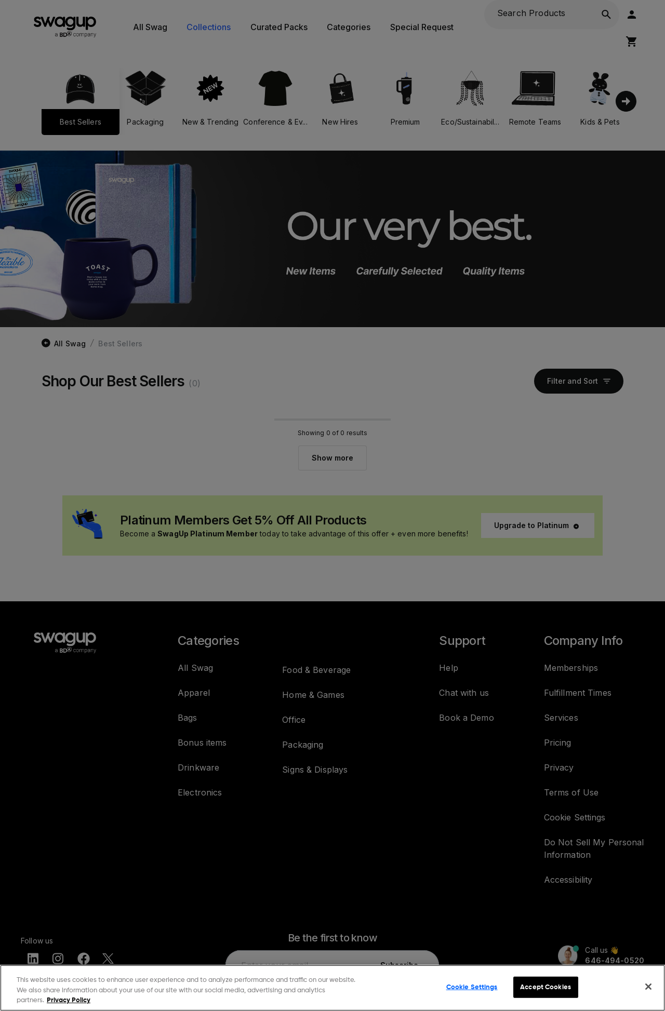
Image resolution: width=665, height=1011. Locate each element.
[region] (332, 988)
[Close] (648, 986)
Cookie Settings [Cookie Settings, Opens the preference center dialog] (472, 986)
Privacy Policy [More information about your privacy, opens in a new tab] (68, 1000)
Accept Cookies (545, 986)
